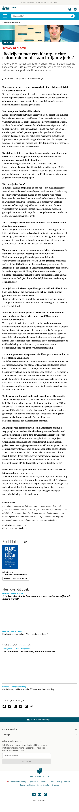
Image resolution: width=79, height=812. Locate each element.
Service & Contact (43, 785)
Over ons (55, 785)
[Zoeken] (40, 16)
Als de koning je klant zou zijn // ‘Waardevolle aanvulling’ (28, 689)
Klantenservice (39, 729)
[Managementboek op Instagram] (45, 794)
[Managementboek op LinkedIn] (34, 794)
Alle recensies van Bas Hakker (15, 528)
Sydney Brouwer (10, 63)
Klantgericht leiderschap (14, 574)
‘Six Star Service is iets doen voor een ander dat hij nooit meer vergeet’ (36, 597)
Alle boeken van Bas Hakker (14, 525)
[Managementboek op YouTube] (39, 794)
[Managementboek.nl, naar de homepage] (9, 10)
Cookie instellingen (27, 785)
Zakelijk (39, 734)
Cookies (67, 782)
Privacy (59, 782)
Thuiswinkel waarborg (17, 782)
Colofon (52, 782)
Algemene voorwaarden (38, 782)
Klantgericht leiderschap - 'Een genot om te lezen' (25, 634)
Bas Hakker (9, 79)
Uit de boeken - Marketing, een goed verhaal (28, 651)
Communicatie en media (12, 23)
